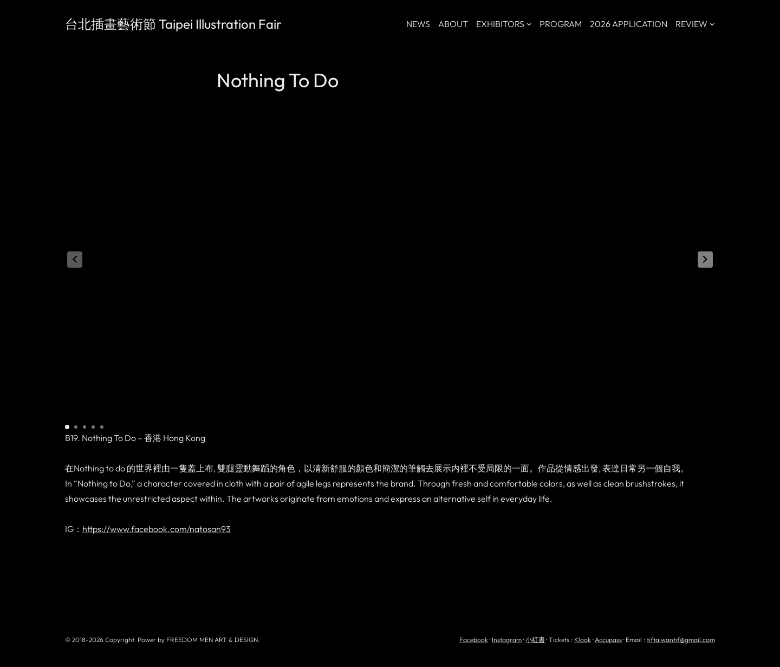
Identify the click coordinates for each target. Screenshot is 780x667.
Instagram (507, 640)
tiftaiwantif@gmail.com (681, 640)
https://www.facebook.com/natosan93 (156, 528)
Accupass (608, 640)
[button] (705, 259)
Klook (582, 640)
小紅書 (535, 640)
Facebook (473, 640)
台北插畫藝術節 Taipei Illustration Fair (173, 24)
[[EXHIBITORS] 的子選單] (529, 24)
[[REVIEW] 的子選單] (712, 24)
